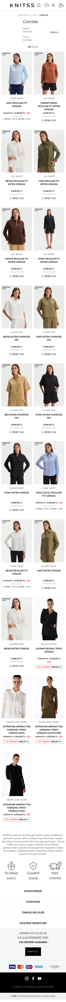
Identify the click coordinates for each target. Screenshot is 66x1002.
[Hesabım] (54, 5)
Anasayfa (23, 15)
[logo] (22, 5)
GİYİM (34, 15)
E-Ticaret (21, 996)
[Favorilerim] (46, 5)
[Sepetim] (61, 5)
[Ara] (39, 5)
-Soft (13, 996)
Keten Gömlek (27, 30)
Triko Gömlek (27, 38)
